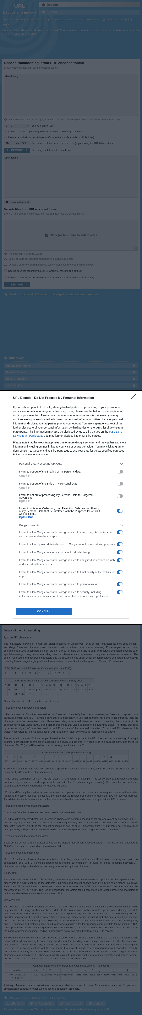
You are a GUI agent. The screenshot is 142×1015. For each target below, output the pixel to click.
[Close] (134, 397)
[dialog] (71, 507)
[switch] (120, 471)
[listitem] (71, 463)
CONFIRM (44, 611)
